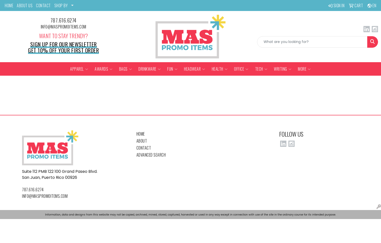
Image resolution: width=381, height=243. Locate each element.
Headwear (194, 69)
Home (140, 134)
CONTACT (43, 5)
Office (241, 69)
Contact (143, 148)
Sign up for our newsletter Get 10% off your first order (63, 47)
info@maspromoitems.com (63, 27)
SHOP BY (61, 5)
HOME (9, 5)
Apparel (79, 69)
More (304, 69)
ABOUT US (25, 5)
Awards (104, 69)
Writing (282, 69)
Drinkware (149, 69)
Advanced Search (151, 155)
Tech (261, 69)
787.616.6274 (64, 20)
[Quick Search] (312, 42)
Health (220, 69)
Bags (125, 69)
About (141, 141)
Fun (172, 69)
